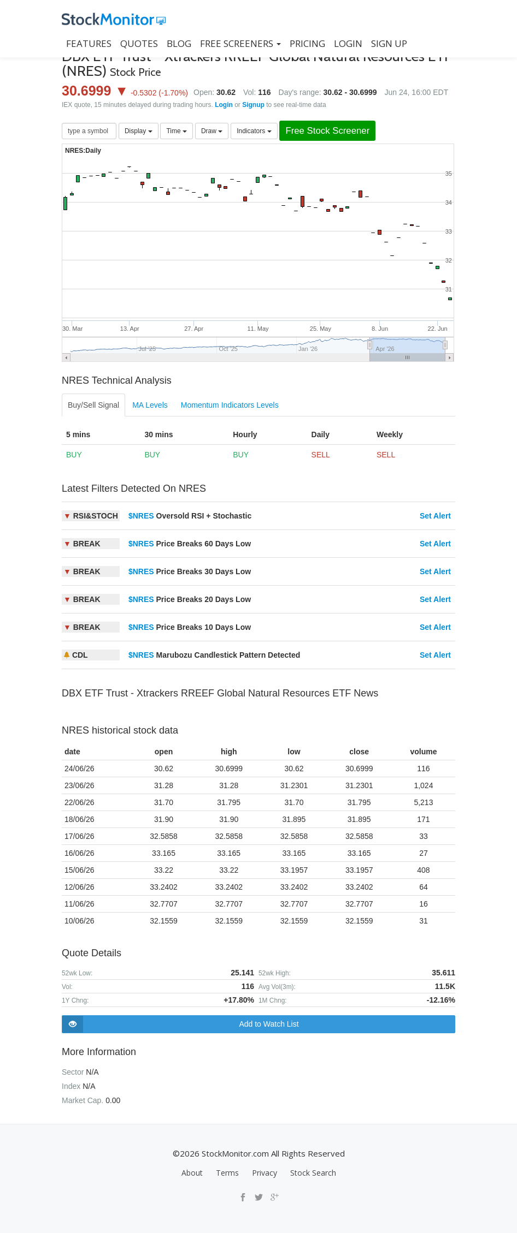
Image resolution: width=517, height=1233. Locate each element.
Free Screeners (240, 43)
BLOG (179, 43)
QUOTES (139, 43)
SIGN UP (389, 43)
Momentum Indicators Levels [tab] (230, 405)
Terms (227, 1173)
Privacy (264, 1173)
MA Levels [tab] (150, 405)
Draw (211, 131)
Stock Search (313, 1173)
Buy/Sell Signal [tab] (93, 405)
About (192, 1173)
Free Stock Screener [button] (327, 131)
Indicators (254, 131)
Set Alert (435, 515)
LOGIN (348, 43)
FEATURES (88, 43)
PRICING (307, 43)
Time (176, 131)
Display (138, 131)
